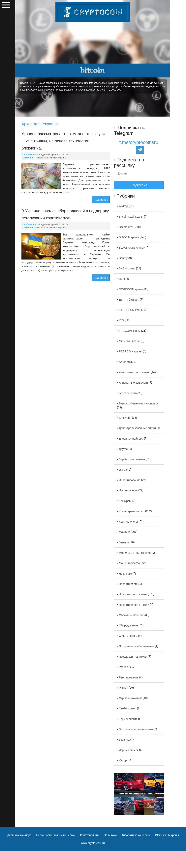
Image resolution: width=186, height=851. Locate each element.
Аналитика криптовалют (134, 372)
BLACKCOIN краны (131, 247)
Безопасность (128, 393)
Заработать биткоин (132, 459)
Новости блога (128, 584)
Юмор (123, 760)
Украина (62, 157)
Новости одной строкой (134, 604)
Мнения (124, 542)
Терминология (128, 719)
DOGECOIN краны (131, 289)
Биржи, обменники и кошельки (138, 403)
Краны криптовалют (131, 511)
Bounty (123, 258)
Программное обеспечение (136, 646)
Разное (123, 667)
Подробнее (101, 199)
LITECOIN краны (129, 330)
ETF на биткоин (129, 299)
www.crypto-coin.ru (93, 843)
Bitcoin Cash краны (131, 216)
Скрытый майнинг (130, 698)
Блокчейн (125, 417)
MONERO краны (129, 341)
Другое (123, 449)
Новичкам (125, 573)
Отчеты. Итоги (128, 636)
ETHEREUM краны (131, 310)
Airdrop (123, 206)
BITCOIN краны (129, 237)
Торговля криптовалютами (136, 729)
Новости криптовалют (46, 157)
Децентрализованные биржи (137, 428)
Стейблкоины (127, 708)
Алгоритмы (126, 362)
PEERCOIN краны (130, 351)
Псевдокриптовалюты (133, 656)
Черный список (128, 750)
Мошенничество (129, 563)
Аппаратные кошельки (133, 382)
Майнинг (124, 532)
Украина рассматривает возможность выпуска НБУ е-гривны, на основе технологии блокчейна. (64, 141)
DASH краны (127, 268)
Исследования (128, 490)
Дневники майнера (131, 438)
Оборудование (128, 625)
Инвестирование (129, 480)
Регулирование (128, 677)
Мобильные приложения (135, 552)
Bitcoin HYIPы (128, 227)
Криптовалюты (128, 521)
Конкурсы (125, 501)
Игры (122, 469)
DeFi (122, 279)
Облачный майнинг (131, 615)
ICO (121, 320)
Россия (123, 687)
